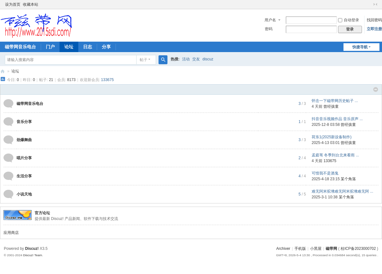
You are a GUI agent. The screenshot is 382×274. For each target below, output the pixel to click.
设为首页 (12, 4)
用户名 (270, 20)
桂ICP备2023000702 (358, 248)
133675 (107, 80)
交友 (196, 59)
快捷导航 (360, 47)
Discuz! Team (32, 255)
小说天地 (24, 194)
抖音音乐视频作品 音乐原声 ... (337, 119)
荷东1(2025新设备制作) (331, 137)
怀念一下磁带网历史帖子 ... (335, 101)
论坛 (68, 46)
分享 (106, 46)
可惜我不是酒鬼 (325, 173)
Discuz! (32, 248)
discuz (207, 59)
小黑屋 (316, 248)
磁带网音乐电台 (20, 46)
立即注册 (374, 29)
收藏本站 (30, 4)
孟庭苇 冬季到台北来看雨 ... (335, 155)
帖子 (143, 60)
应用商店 (11, 232)
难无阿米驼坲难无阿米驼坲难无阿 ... (342, 191)
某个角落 (348, 179)
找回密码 (374, 20)
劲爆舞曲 (24, 140)
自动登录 (348, 20)
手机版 (300, 248)
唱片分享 (24, 158)
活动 (186, 59)
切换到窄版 (375, 4)
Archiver (283, 248)
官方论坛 (42, 213)
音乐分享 (24, 122)
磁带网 (2, 71)
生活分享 (24, 176)
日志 (87, 46)
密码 (268, 29)
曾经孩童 (331, 106)
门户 (50, 46)
